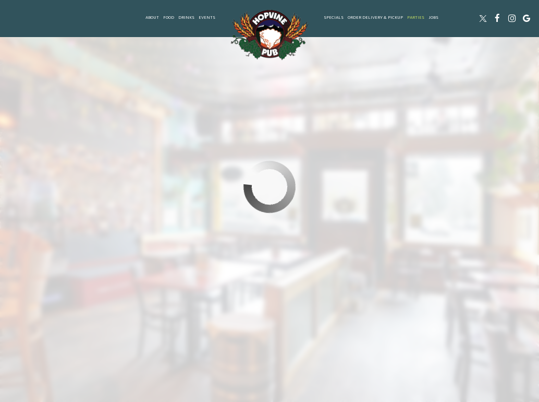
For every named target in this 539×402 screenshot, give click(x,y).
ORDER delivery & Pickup (375, 18)
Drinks (186, 18)
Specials (334, 18)
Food (168, 18)
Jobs (433, 18)
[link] (269, 35)
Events (207, 18)
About (152, 18)
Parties (415, 18)
